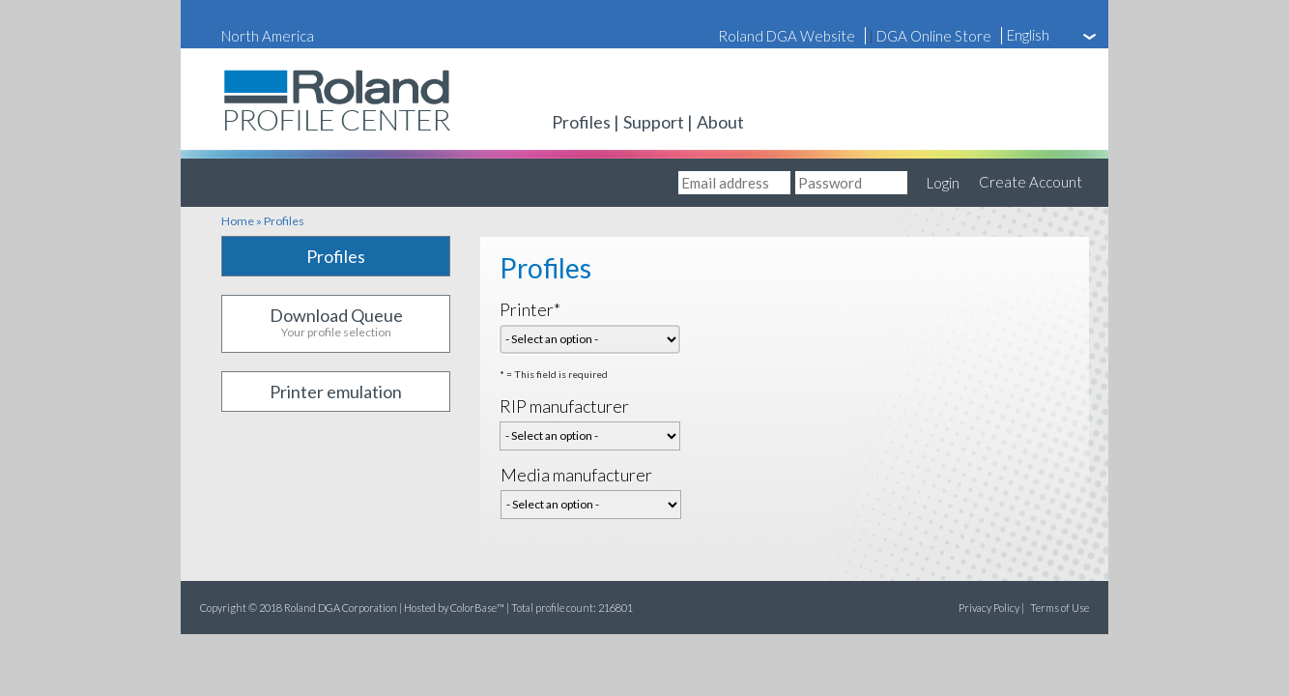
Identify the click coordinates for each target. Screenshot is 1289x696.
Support (653, 121)
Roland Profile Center (277, 135)
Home (237, 221)
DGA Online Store (933, 35)
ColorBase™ (477, 607)
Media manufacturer (576, 474)
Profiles (581, 121)
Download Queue (336, 322)
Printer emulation (336, 391)
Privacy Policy (989, 607)
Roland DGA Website (786, 35)
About (720, 121)
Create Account (1030, 181)
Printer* (530, 309)
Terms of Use (1059, 607)
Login (943, 182)
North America (267, 35)
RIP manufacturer (564, 406)
